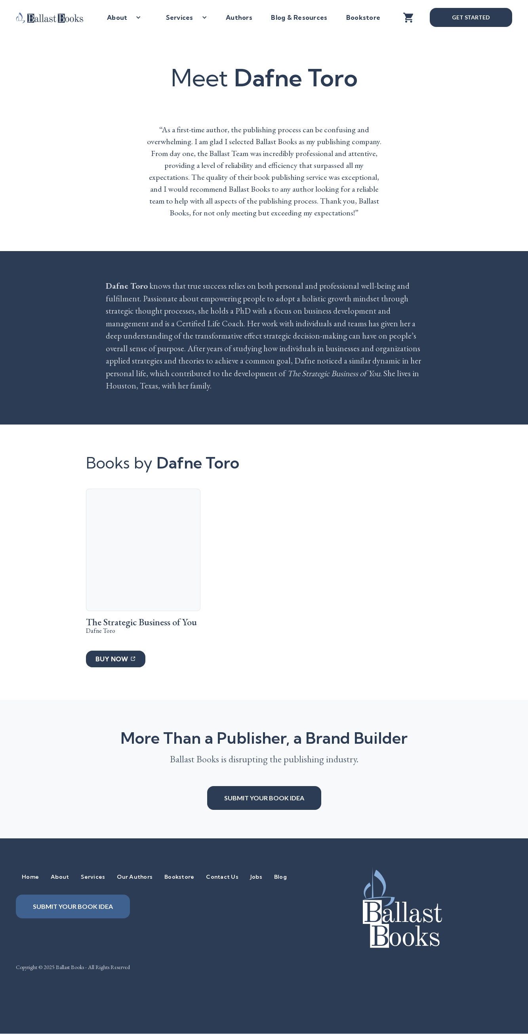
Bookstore (363, 17)
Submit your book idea (264, 798)
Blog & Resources (299, 17)
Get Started (471, 17)
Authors (239, 17)
